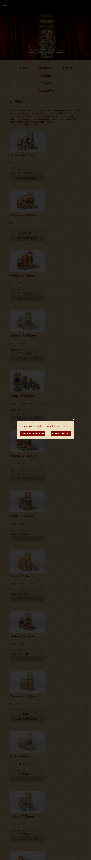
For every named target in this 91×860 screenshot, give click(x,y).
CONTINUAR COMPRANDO (32, 433)
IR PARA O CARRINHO (61, 433)
